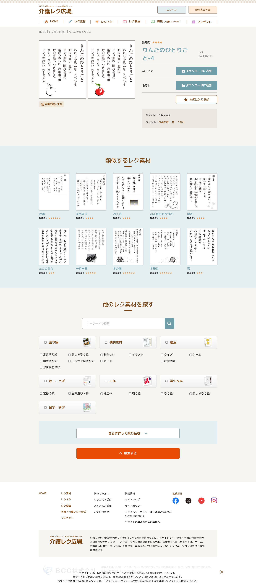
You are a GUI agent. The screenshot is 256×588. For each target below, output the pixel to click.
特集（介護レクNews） (74, 511)
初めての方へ (101, 493)
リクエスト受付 (102, 499)
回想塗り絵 (48, 361)
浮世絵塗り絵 (50, 367)
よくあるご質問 (102, 505)
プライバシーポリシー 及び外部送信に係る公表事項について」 (141, 580)
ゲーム (195, 354)
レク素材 (80, 21)
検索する (130, 453)
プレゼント (204, 22)
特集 (169, 21)
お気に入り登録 (199, 99)
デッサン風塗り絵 (81, 361)
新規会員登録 (202, 9)
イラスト (136, 354)
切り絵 (135, 393)
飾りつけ (107, 354)
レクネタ (106, 21)
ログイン (172, 9)
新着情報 (130, 493)
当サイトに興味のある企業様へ (142, 522)
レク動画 (134, 21)
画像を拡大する (53, 104)
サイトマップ (132, 499)
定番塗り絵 (48, 354)
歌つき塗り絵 (78, 354)
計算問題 (168, 361)
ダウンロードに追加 (198, 71)
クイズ (167, 354)
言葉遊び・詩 (78, 393)
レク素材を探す (57, 31)
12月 (181, 122)
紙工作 (106, 393)
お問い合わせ (101, 512)
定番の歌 (164, 122)
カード (106, 361)
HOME (54, 21)
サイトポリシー (133, 505)
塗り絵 (167, 393)
